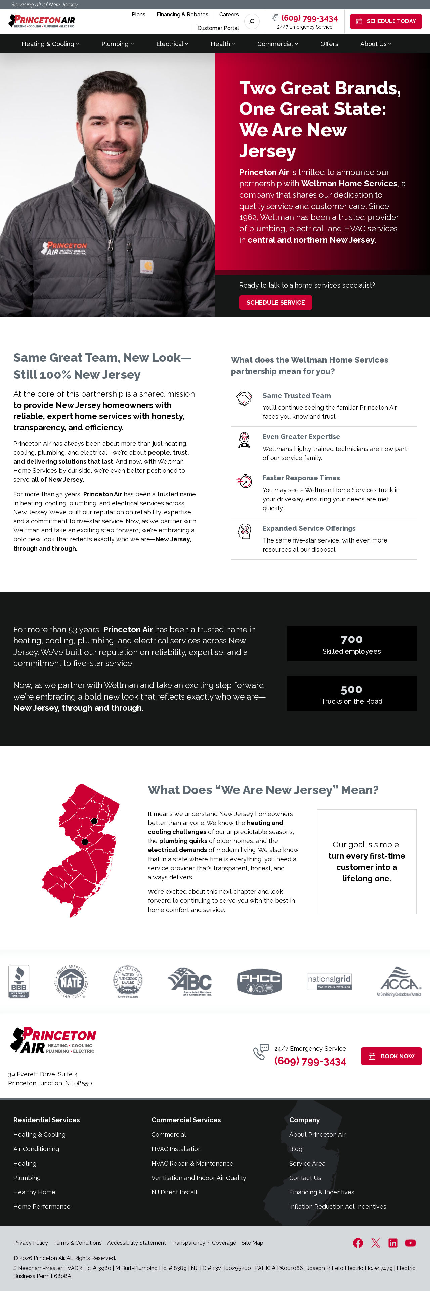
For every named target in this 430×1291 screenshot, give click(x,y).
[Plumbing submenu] (132, 43)
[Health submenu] (233, 43)
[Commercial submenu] (296, 43)
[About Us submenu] (390, 43)
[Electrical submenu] (186, 43)
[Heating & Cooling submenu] (78, 43)
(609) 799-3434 (309, 18)
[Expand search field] (252, 21)
